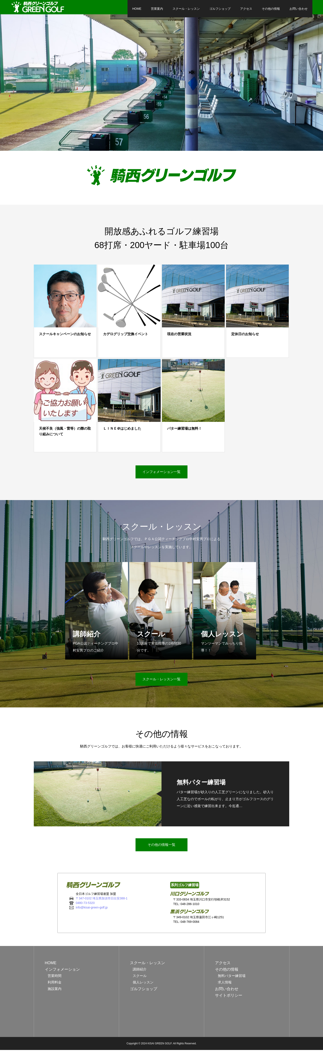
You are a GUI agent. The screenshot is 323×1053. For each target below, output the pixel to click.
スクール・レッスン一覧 (161, 682)
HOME (113, 8)
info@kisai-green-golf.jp (92, 910)
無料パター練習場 (231, 979)
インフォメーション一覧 (161, 475)
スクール (140, 979)
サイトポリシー (228, 998)
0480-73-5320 (85, 906)
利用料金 (54, 985)
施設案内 (54, 992)
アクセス (223, 8)
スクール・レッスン (163, 8)
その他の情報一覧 (161, 847)
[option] (161, 85)
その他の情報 (248, 8)
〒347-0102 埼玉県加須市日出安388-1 (102, 901)
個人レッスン (143, 985)
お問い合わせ (275, 8)
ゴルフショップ (196, 8)
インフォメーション (62, 972)
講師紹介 (140, 972)
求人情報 (225, 985)
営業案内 (134, 8)
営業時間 (54, 979)
